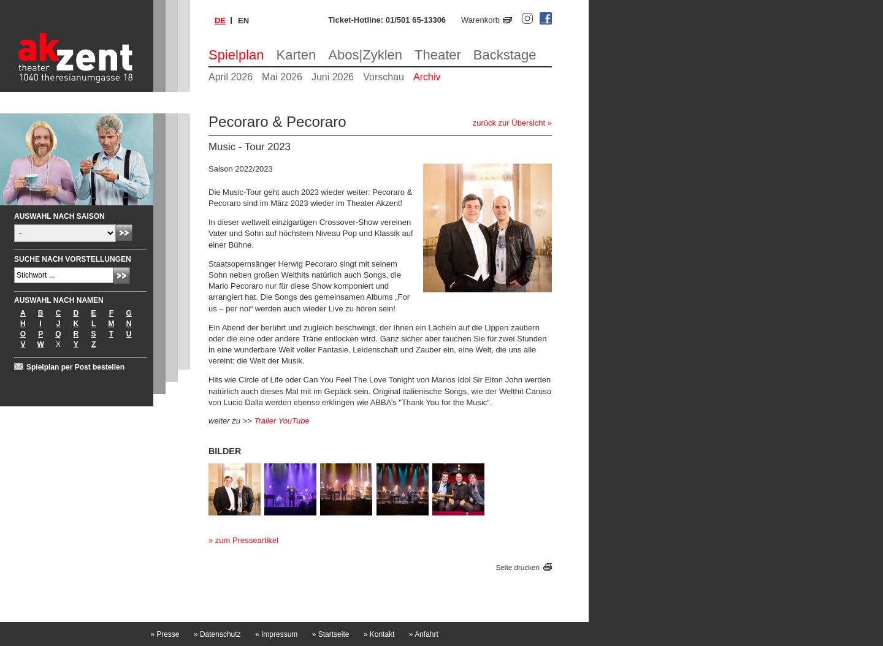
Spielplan (236, 55)
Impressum (276, 634)
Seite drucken (518, 567)
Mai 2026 (282, 77)
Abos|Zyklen (365, 55)
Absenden (124, 232)
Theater (438, 55)
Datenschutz (217, 634)
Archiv (426, 77)
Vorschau (383, 77)
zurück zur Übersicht (509, 122)
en (243, 20)
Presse (164, 634)
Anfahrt (423, 634)
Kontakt (379, 634)
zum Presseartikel (246, 540)
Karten (296, 55)
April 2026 (230, 77)
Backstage (505, 55)
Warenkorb (480, 20)
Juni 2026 (333, 77)
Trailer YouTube (281, 420)
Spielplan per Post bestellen (75, 367)
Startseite (331, 634)
